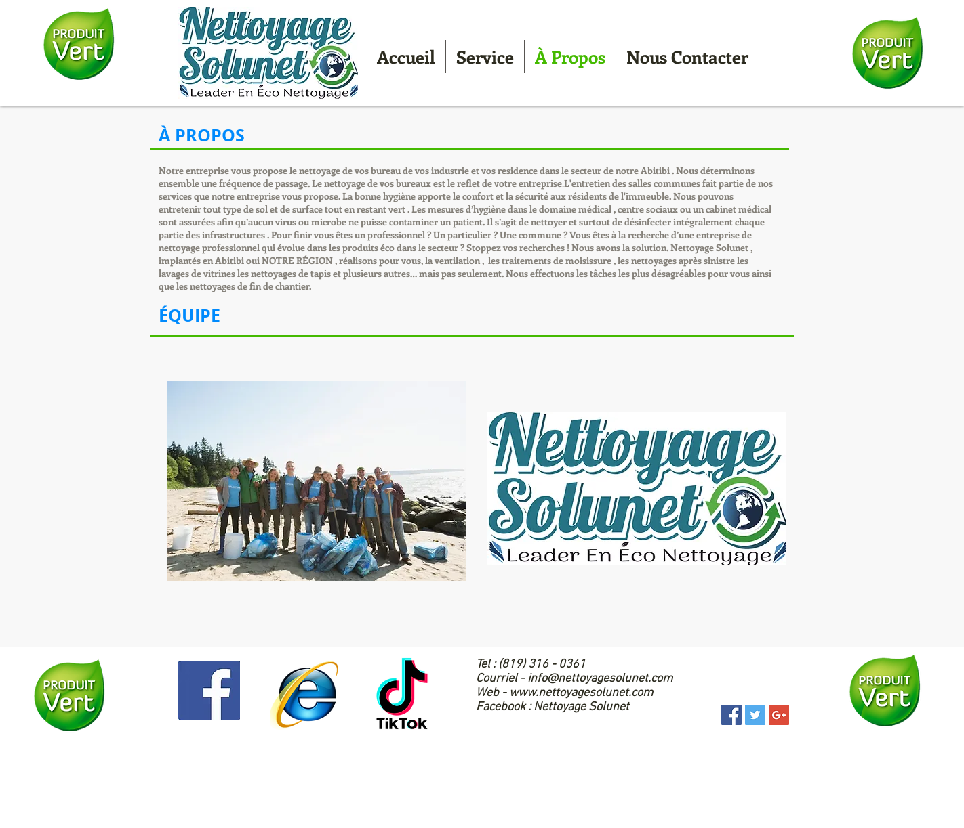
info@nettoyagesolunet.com (599, 679)
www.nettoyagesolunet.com (581, 693)
